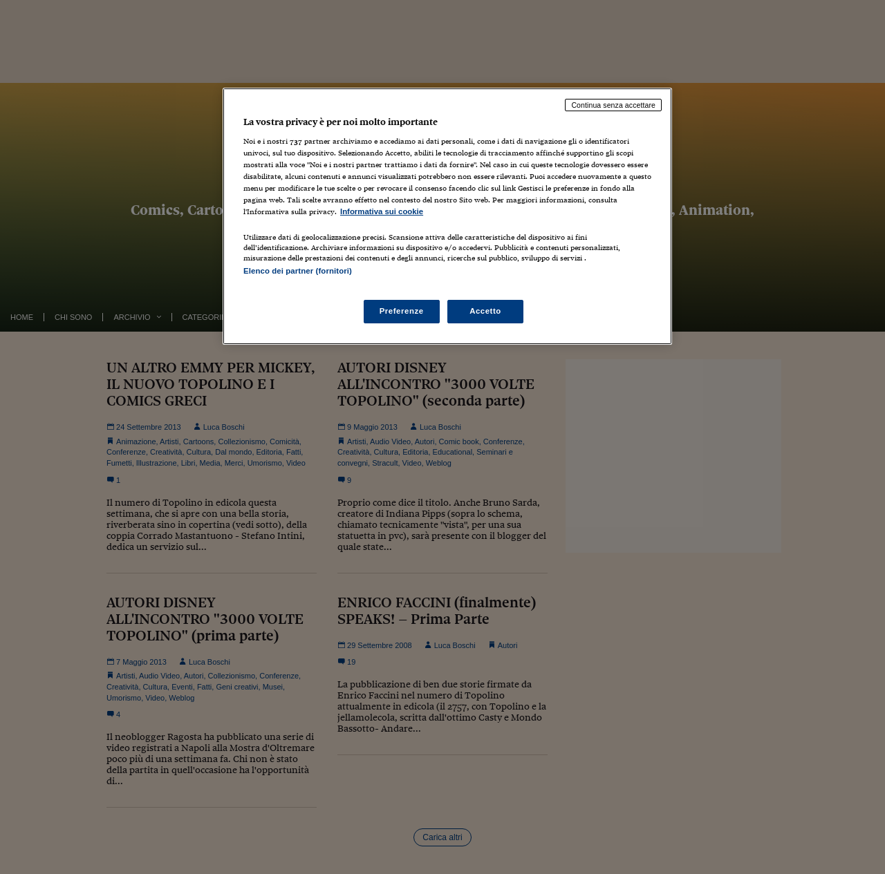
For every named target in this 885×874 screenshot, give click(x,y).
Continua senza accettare (613, 105)
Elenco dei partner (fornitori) (297, 271)
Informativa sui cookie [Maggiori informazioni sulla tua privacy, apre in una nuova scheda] (381, 211)
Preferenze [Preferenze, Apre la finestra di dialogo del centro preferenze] (402, 311)
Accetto (485, 311)
